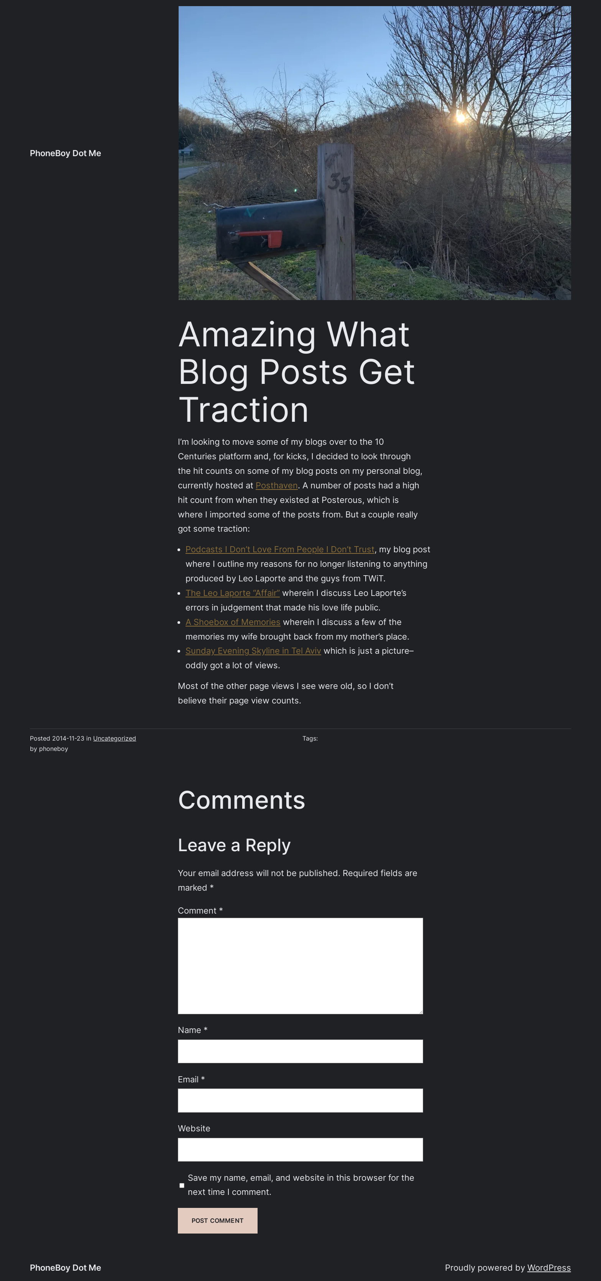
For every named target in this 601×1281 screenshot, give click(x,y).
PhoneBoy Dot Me (65, 153)
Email (191, 1079)
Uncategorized (114, 738)
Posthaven (277, 485)
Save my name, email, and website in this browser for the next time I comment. (301, 1184)
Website (194, 1128)
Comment (200, 910)
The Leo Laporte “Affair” (233, 592)
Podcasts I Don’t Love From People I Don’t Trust (280, 549)
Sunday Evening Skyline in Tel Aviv (253, 650)
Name (193, 1030)
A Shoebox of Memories (233, 622)
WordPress (549, 1267)
